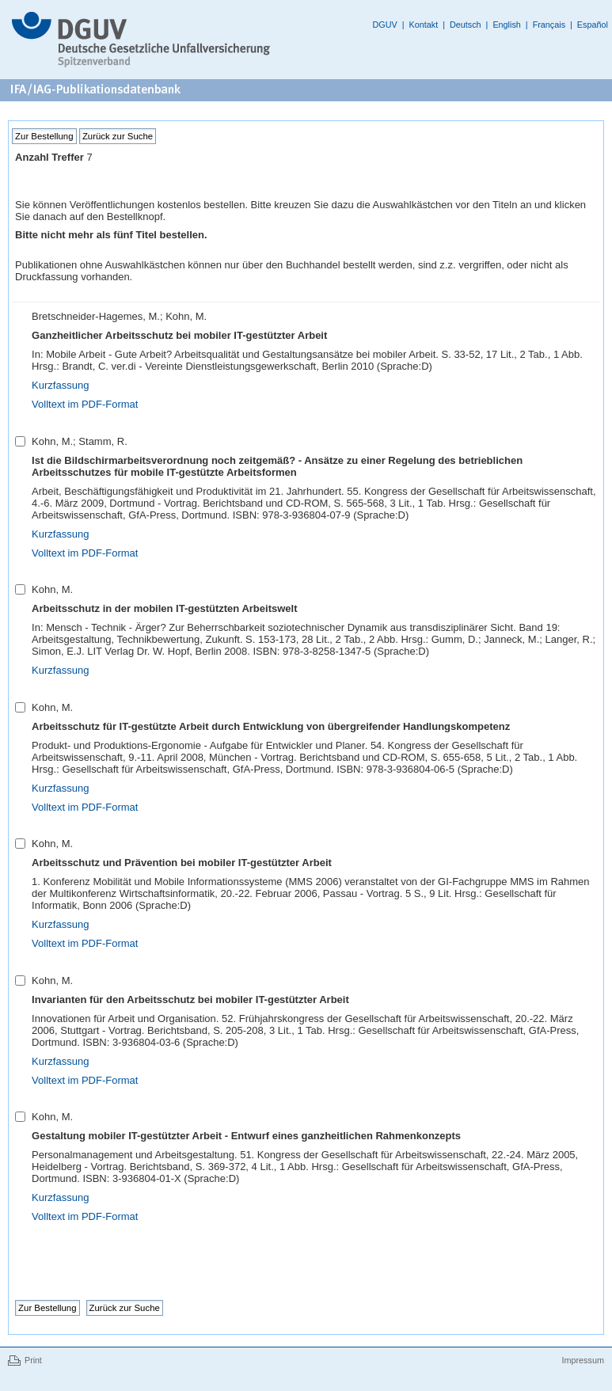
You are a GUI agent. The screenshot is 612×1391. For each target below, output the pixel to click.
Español (592, 24)
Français (549, 24)
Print (33, 1360)
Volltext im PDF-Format (85, 404)
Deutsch (465, 24)
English (506, 24)
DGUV (385, 24)
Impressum (582, 1360)
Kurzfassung (60, 385)
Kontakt (424, 24)
